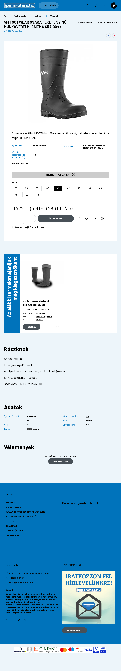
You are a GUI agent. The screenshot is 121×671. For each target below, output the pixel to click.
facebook (6, 620)
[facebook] (108, 35)
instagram (25, 620)
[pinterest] (114, 35)
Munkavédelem (21, 15)
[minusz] (19, 218)
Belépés (10, 502)
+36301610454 (16, 578)
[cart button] (114, 5)
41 (28, 424)
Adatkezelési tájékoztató (21, 516)
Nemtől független (44, 316)
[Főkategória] (5, 16)
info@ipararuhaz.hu (21, 582)
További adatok (21, 163)
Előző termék (85, 22)
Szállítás (11, 526)
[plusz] (32, 218)
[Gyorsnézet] (31, 327)
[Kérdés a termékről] (102, 218)
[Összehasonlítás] (78, 218)
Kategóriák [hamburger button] (48, 5)
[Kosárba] (56, 218)
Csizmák (54, 15)
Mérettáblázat (60, 174)
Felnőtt (39, 319)
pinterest (19, 620)
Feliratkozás (74, 630)
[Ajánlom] (94, 218)
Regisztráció (13, 507)
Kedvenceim (12, 535)
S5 (87, 416)
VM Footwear (39, 145)
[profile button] (105, 5)
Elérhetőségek (14, 530)
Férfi (29, 420)
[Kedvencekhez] (86, 218)
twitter (12, 620)
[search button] (87, 5)
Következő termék (107, 22)
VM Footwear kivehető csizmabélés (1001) (36, 303)
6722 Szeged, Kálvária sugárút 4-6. (29, 573)
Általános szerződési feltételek (25, 511)
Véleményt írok (60, 461)
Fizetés (10, 521)
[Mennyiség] (26, 218)
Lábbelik (39, 15)
